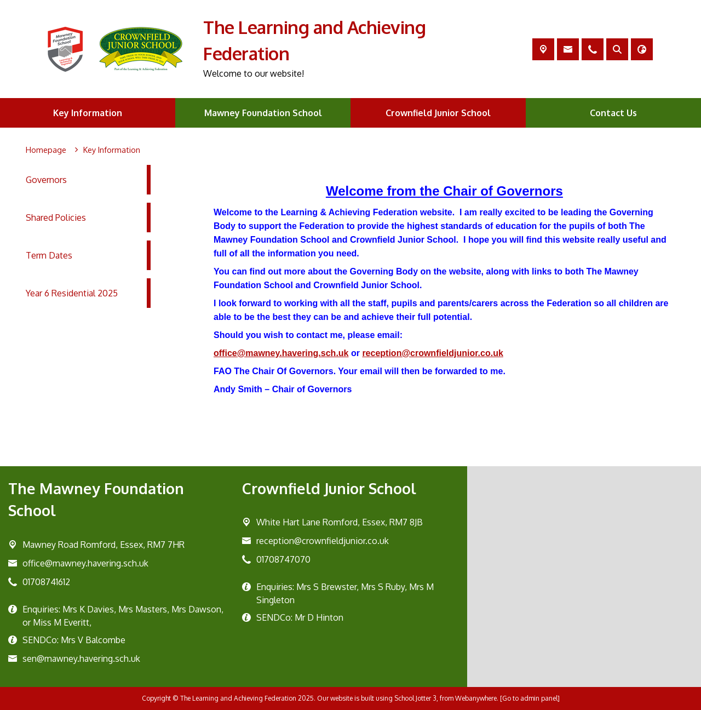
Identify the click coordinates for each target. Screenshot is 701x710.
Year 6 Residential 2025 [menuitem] (72, 293)
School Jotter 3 (415, 698)
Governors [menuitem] (46, 179)
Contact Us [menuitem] (613, 112)
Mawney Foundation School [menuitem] (263, 112)
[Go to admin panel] (530, 698)
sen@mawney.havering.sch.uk (81, 658)
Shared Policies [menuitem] (56, 217)
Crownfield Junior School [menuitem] (438, 112)
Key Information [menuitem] (87, 112)
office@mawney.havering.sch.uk (281, 353)
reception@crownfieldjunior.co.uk (433, 353)
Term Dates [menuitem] (49, 255)
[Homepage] (46, 150)
